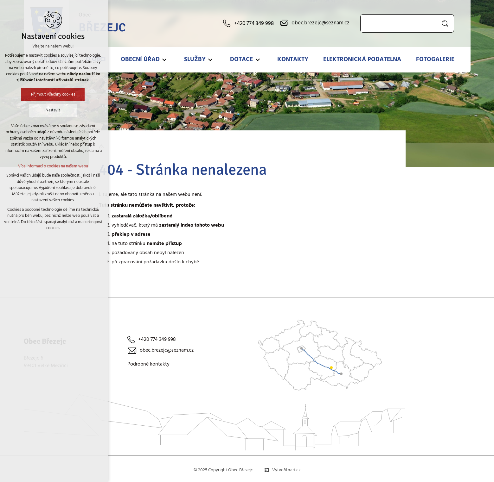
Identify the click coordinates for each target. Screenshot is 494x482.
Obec (102, 23)
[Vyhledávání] (445, 23)
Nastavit (27, 110)
